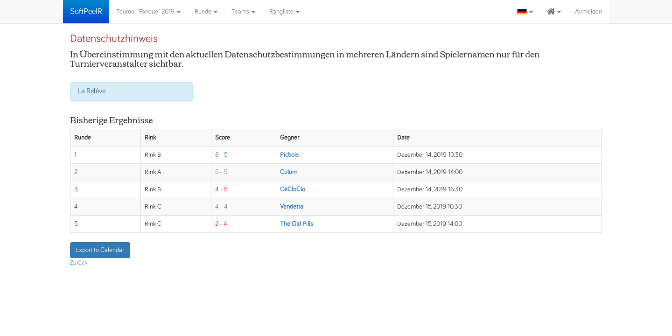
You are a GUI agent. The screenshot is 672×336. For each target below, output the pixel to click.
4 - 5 (221, 189)
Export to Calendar (100, 250)
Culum (288, 172)
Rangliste (284, 11)
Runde (206, 11)
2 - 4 (221, 224)
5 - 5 (221, 172)
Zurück (78, 262)
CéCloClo (292, 189)
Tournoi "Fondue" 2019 (148, 11)
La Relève (91, 91)
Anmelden (588, 11)
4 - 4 (221, 206)
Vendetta (291, 206)
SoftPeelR (86, 11)
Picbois (289, 155)
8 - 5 (221, 155)
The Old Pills (296, 224)
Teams (243, 11)
